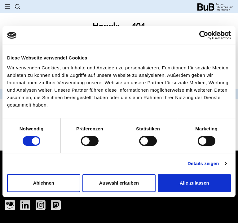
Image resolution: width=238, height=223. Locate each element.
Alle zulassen (194, 183)
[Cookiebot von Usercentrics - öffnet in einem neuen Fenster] (204, 35)
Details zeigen (203, 163)
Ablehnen (43, 183)
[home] (215, 6)
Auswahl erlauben (119, 183)
